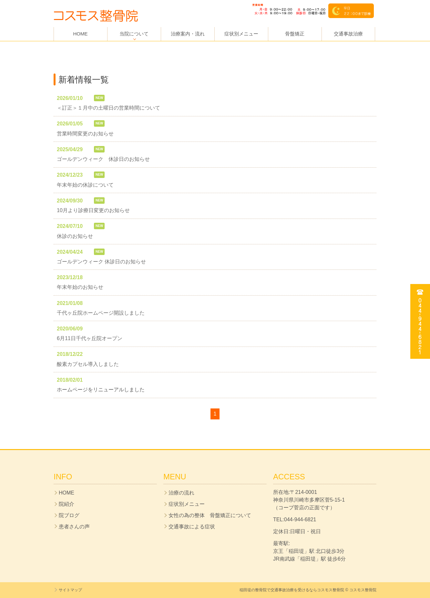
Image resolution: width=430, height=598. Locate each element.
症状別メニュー (241, 33)
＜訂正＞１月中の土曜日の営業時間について (108, 108)
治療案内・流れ (188, 33)
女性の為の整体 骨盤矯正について (210, 515)
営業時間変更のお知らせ (85, 133)
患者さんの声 (74, 526)
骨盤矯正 (294, 33)
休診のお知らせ (75, 236)
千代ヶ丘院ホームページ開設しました (101, 313)
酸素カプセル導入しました (88, 364)
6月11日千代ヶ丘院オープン (89, 338)
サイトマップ (70, 590)
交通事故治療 (348, 33)
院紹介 (66, 504)
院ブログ (69, 515)
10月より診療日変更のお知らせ (93, 210)
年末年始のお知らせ (80, 287)
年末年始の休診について (85, 185)
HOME (80, 33)
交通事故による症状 (192, 526)
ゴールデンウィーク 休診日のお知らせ (103, 159)
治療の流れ (181, 492)
